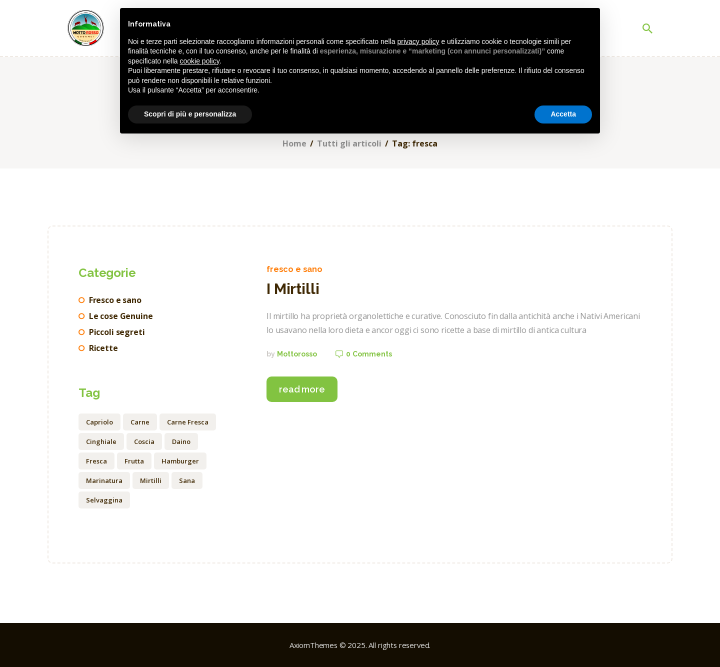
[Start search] (647, 29)
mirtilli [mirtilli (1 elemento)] (151, 480)
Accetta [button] (563, 114)
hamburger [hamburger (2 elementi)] (180, 461)
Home (294, 143)
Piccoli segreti (117, 332)
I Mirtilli (292, 289)
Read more (302, 389)
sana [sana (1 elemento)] (187, 480)
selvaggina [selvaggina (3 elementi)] (104, 500)
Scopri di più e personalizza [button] (190, 114)
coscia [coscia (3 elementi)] (144, 441)
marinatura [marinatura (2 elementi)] (104, 480)
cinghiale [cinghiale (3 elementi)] (101, 441)
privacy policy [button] (419, 42)
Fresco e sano (294, 269)
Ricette (103, 348)
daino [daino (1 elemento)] (181, 441)
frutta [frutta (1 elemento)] (134, 461)
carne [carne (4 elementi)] (140, 422)
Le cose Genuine (121, 316)
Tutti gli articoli (349, 143)
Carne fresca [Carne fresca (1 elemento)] (187, 422)
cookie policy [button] (200, 61)
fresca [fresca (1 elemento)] (96, 461)
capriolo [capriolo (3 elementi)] (99, 422)
